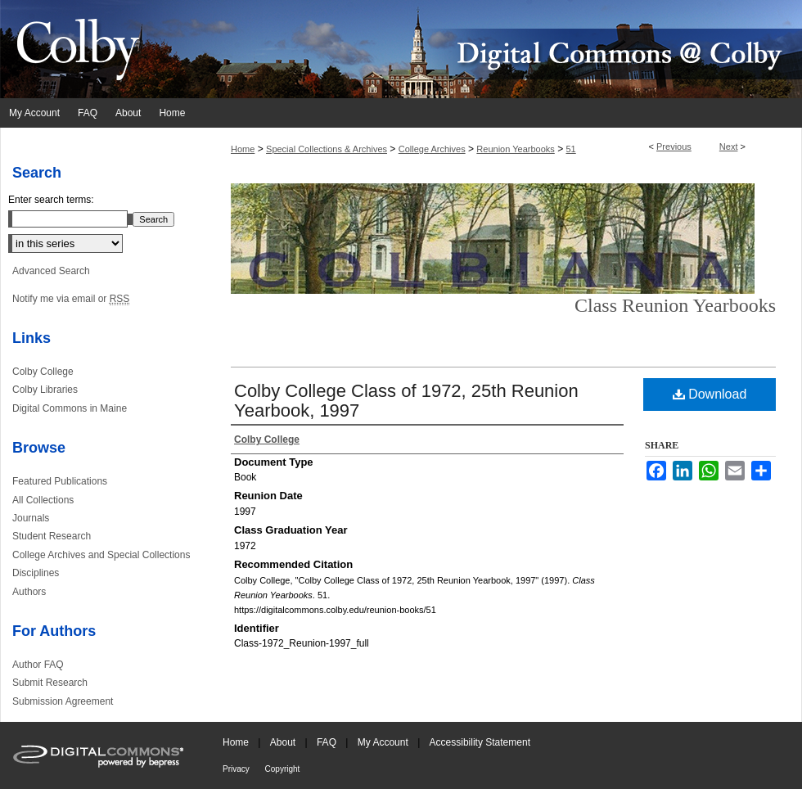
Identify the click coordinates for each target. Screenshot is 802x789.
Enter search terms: (51, 199)
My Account (384, 742)
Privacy (237, 768)
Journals (30, 518)
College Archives (432, 149)
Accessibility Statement (480, 742)
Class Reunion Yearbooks (675, 305)
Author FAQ (38, 664)
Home (243, 149)
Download (710, 394)
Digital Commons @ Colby (499, 49)
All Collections (43, 500)
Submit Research (50, 682)
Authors (29, 591)
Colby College (43, 371)
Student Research (51, 536)
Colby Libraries (45, 389)
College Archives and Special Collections (101, 555)
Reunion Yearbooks (515, 149)
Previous (674, 146)
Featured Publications (59, 481)
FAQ (328, 742)
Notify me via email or (70, 298)
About (284, 742)
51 (570, 149)
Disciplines (35, 573)
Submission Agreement (62, 701)
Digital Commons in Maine (69, 408)
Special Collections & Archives (326, 149)
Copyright (282, 768)
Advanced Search (51, 271)
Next (728, 146)
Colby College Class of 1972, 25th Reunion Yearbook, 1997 (406, 401)
